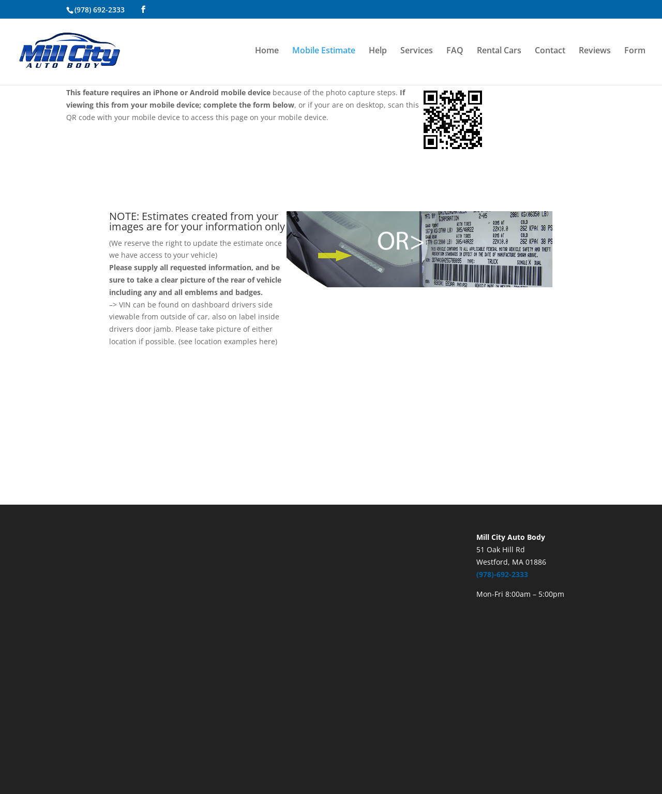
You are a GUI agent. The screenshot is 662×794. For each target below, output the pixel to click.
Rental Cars (499, 51)
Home (267, 51)
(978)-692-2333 (502, 574)
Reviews (595, 51)
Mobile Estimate (323, 51)
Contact (550, 51)
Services (416, 51)
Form (634, 51)
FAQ (454, 51)
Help (378, 51)
